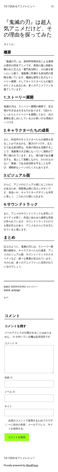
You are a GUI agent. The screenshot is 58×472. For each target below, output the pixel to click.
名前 (8, 377)
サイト (8, 406)
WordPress (32, 465)
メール (9, 391)
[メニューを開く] (52, 6)
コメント (10, 343)
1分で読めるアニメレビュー (19, 6)
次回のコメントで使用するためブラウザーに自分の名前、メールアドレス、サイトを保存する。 (30, 424)
